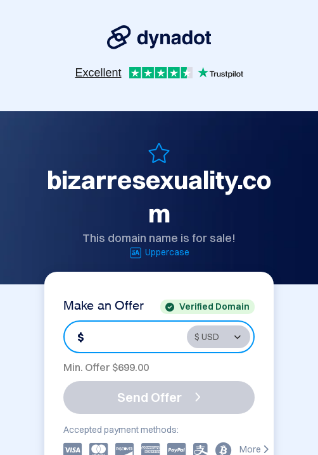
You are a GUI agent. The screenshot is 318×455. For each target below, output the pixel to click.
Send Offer (159, 397)
